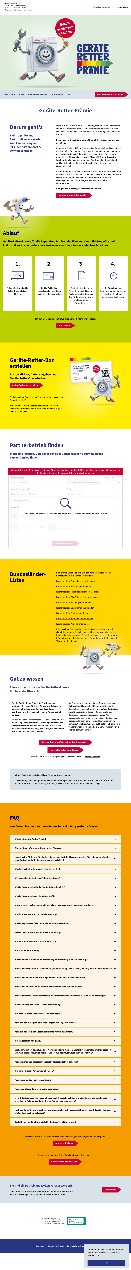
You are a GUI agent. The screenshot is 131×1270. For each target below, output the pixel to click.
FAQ (69, 94)
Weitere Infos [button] (93, 1255)
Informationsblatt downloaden (73, 195)
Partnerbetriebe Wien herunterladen (72, 623)
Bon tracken (64, 325)
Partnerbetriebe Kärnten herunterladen (73, 586)
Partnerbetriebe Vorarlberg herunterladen (74, 618)
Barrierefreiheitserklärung (76, 1246)
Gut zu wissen (58, 94)
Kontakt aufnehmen (64, 1143)
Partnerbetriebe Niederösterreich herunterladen (77, 591)
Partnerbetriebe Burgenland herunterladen (75, 581)
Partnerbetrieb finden (38, 94)
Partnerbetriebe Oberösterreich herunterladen (77, 597)
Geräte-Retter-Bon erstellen (110, 94)
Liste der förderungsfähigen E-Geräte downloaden (64, 742)
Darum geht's (9, 94)
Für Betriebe (122, 7)
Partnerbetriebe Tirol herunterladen (72, 613)
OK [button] (107, 1262)
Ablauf (22, 94)
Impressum (40, 1246)
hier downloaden (92, 756)
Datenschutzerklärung (56, 1246)
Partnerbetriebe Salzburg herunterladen (74, 602)
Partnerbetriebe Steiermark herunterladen (75, 607)
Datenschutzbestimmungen (81, 473)
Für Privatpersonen (101, 7)
